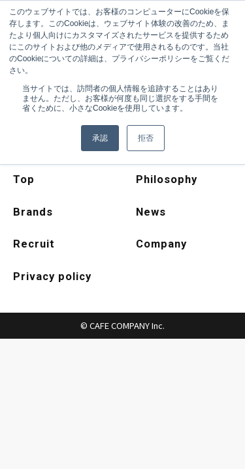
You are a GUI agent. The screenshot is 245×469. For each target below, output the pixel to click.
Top (24, 179)
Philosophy (167, 179)
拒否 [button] (146, 138)
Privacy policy (53, 278)
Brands (33, 213)
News (151, 213)
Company (162, 245)
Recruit (34, 245)
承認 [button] (100, 138)
